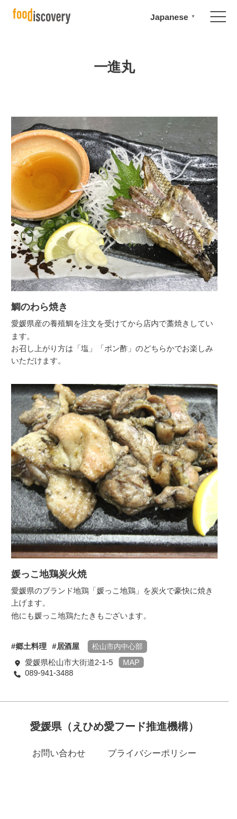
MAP (131, 662)
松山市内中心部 (117, 646)
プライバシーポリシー (152, 753)
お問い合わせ (58, 753)
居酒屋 (68, 646)
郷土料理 (31, 646)
